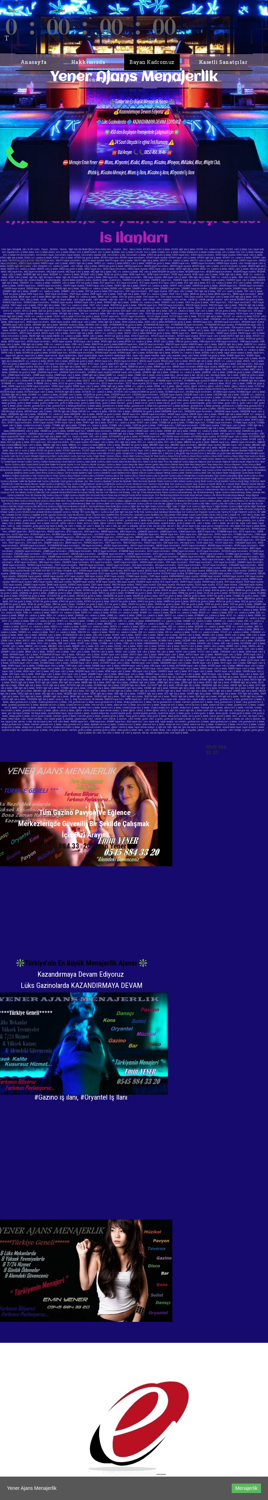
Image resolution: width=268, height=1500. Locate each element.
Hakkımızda (88, 62)
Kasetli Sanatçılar (223, 62)
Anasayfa (34, 62)
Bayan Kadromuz (151, 62)
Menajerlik (246, 1488)
